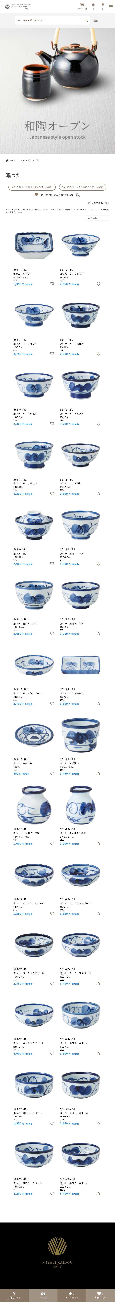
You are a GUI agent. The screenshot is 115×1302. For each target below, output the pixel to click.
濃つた (39, 160)
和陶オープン (26, 160)
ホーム (10, 160)
